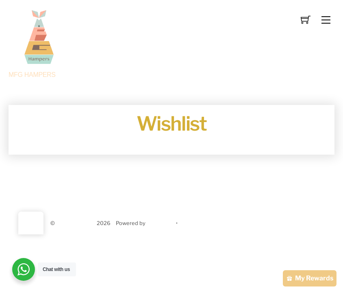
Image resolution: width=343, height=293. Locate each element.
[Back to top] (30, 223)
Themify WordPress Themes (215, 223)
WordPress (161, 223)
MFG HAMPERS (76, 223)
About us (126, 188)
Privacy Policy (204, 188)
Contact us (162, 188)
